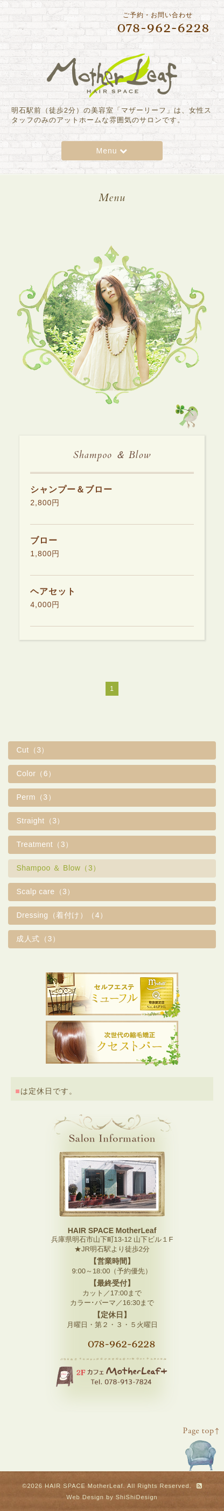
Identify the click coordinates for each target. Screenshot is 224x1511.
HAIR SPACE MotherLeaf (84, 1486)
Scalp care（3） (45, 891)
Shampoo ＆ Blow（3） (58, 868)
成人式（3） (38, 938)
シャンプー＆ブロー (71, 489)
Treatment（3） (44, 844)
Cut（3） (32, 750)
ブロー (44, 540)
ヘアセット (53, 591)
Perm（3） (35, 797)
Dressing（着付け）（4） (61, 915)
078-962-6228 (122, 1344)
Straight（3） (40, 820)
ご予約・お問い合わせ (153, 23)
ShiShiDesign (137, 1497)
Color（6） (35, 773)
